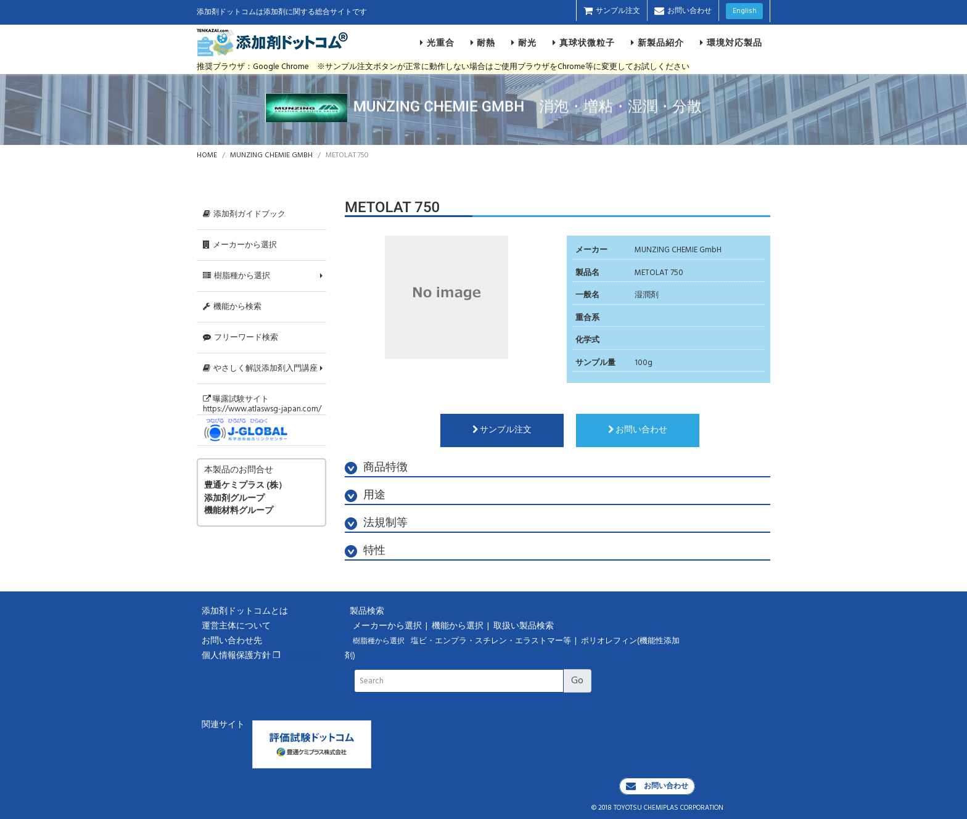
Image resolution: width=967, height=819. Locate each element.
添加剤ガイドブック (244, 214)
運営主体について (236, 626)
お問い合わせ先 (232, 641)
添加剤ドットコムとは (245, 611)
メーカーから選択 (240, 245)
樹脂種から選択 (236, 276)
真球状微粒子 (584, 42)
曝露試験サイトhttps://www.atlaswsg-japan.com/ (262, 404)
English (745, 11)
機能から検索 (232, 306)
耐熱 (483, 42)
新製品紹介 (657, 42)
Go (577, 681)
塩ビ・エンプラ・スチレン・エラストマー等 (492, 641)
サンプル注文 (611, 11)
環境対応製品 (731, 42)
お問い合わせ (683, 11)
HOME (207, 155)
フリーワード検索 (240, 337)
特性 (365, 551)
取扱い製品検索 (524, 626)
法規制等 (376, 523)
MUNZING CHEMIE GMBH (271, 155)
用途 (365, 495)
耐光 (524, 42)
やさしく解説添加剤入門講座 (260, 368)
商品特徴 (376, 468)
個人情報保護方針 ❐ (241, 656)
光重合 (437, 42)
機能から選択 (458, 626)
